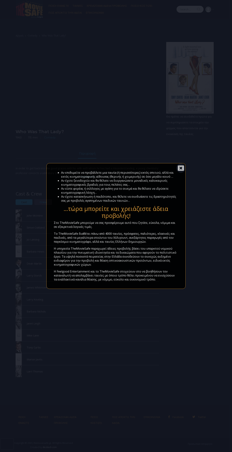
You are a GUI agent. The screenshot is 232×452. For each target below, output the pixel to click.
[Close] (180, 168)
